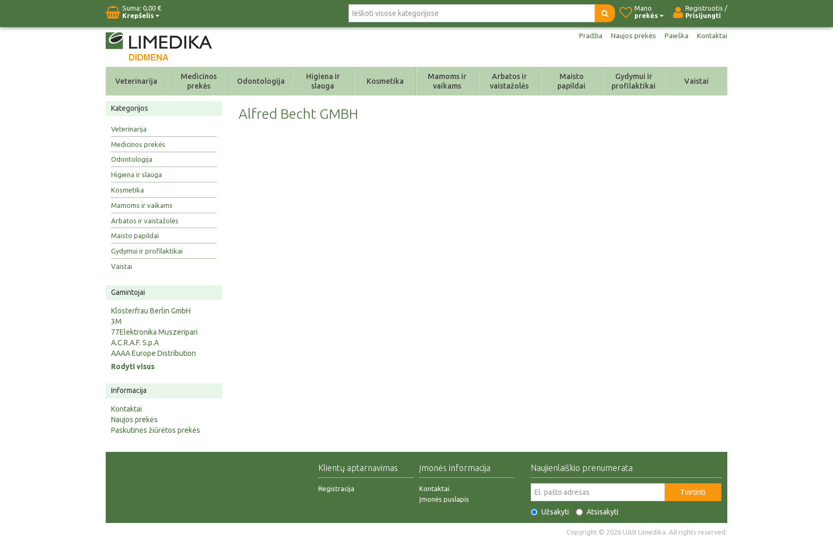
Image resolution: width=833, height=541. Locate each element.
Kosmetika (385, 81)
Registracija (336, 488)
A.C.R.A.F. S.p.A (135, 342)
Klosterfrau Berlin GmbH (151, 311)
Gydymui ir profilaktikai (633, 81)
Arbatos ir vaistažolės (509, 81)
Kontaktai (711, 36)
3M (116, 321)
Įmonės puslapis (444, 499)
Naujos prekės (631, 36)
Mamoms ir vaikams (447, 81)
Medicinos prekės (199, 81)
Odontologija (261, 81)
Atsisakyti (597, 512)
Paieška (676, 36)
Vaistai (696, 81)
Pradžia (588, 36)
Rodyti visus (133, 366)
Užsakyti (550, 512)
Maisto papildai (571, 81)
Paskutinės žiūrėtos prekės (155, 430)
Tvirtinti (693, 492)
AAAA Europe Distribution (153, 353)
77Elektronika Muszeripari (154, 332)
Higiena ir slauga (323, 81)
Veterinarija (136, 81)
